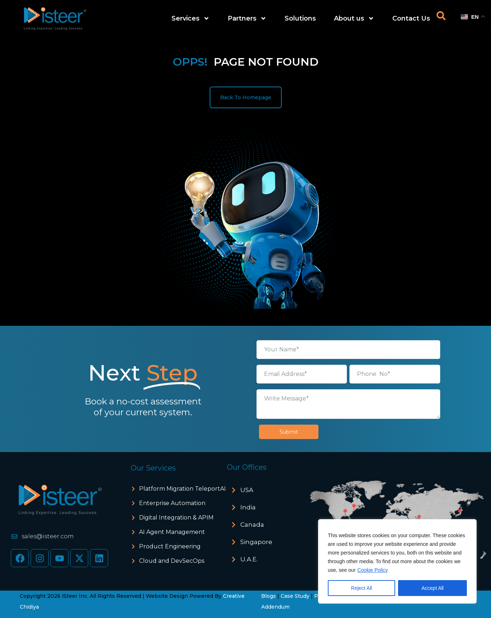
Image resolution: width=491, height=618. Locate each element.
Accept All (432, 588)
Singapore (256, 541)
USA (246, 490)
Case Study (295, 596)
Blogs (268, 596)
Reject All (361, 588)
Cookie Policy (372, 570)
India (248, 507)
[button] (268, 490)
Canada (252, 524)
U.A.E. (249, 559)
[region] (397, 561)
